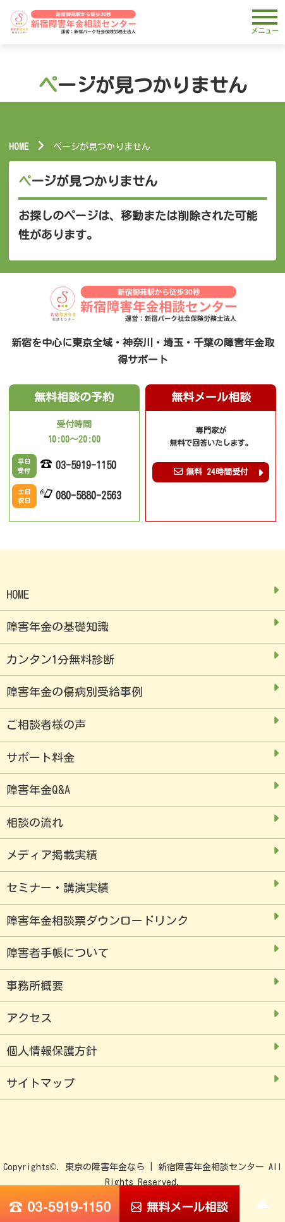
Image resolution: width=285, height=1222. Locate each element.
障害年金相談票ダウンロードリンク (97, 920)
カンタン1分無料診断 (60, 659)
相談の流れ (34, 822)
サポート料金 (40, 757)
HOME (18, 146)
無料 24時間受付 (211, 471)
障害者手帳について (57, 952)
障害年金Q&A (38, 789)
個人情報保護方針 (51, 1050)
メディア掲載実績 (51, 854)
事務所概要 (34, 985)
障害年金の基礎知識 (57, 626)
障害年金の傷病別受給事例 (74, 691)
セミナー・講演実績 (57, 887)
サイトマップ (40, 1083)
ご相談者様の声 (46, 724)
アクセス (29, 1017)
